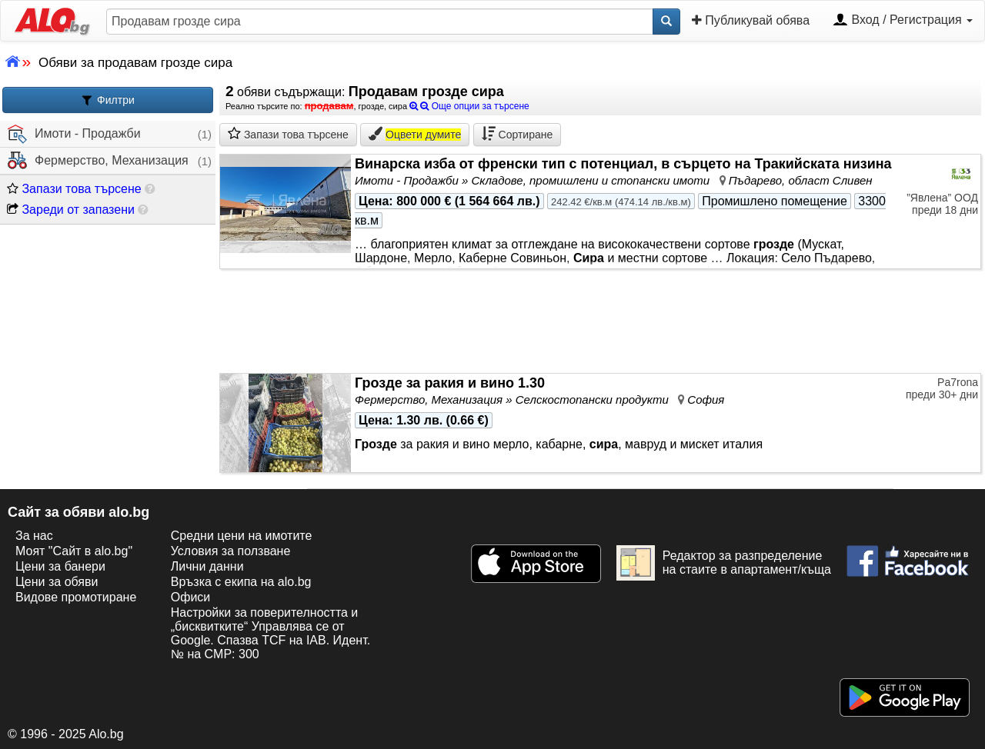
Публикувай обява (751, 20)
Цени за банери (60, 566)
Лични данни (207, 566)
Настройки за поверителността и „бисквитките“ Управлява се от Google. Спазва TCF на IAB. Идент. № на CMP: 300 (270, 633)
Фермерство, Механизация (98, 161)
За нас (34, 535)
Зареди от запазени (71, 209)
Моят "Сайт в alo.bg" (73, 551)
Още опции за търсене (469, 106)
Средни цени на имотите (241, 535)
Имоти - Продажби (74, 134)
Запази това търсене (74, 188)
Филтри (108, 100)
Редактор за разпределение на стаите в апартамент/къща (723, 563)
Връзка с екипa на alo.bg (241, 581)
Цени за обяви (56, 581)
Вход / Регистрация (903, 20)
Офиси (190, 597)
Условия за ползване (231, 551)
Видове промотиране (75, 597)
